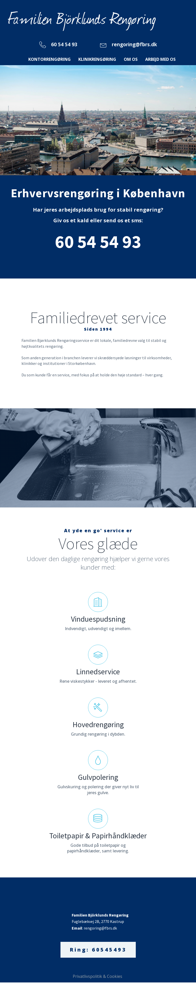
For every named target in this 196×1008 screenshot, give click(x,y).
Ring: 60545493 (98, 949)
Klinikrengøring (97, 59)
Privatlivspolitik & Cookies (98, 976)
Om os (131, 59)
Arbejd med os (160, 59)
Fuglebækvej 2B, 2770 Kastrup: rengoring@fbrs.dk (100, 921)
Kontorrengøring (49, 59)
